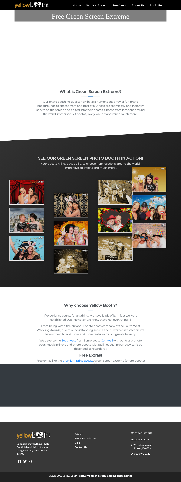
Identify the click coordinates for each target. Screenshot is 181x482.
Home (77, 5)
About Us (138, 5)
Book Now (157, 5)
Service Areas (96, 5)
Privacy (79, 434)
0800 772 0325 (140, 454)
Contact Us (81, 447)
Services (118, 5)
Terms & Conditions (85, 438)
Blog (77, 443)
